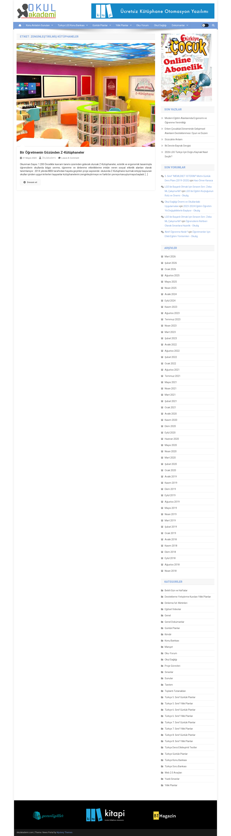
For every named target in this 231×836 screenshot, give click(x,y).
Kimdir (168, 634)
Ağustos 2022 (172, 350)
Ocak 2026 (170, 269)
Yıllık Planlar (122, 25)
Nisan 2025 (171, 288)
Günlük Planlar (100, 25)
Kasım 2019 (171, 482)
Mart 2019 (170, 520)
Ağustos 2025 (172, 275)
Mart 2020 (170, 457)
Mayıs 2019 (171, 508)
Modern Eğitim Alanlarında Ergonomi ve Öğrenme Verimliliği (186, 120)
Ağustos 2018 (172, 564)
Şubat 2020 (171, 464)
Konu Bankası (172, 640)
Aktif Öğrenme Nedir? (176, 232)
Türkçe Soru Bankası (176, 766)
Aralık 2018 (171, 539)
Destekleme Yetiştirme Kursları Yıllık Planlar (188, 596)
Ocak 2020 (170, 470)
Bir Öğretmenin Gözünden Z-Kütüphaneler (52, 152)
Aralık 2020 (171, 413)
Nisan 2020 (171, 451)
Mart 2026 (170, 256)
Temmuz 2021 (172, 376)
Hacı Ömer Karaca (203, 180)
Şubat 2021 (171, 401)
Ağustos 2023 (172, 313)
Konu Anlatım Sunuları (38, 25)
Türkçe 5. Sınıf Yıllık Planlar (179, 703)
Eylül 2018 (170, 558)
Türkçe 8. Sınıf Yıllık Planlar (179, 741)
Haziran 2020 (172, 439)
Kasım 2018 (171, 545)
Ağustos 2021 (172, 369)
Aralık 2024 (171, 294)
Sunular (169, 678)
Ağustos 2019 (172, 501)
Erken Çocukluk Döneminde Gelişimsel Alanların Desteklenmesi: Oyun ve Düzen (186, 131)
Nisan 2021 (171, 388)
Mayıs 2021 (171, 382)
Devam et (30, 182)
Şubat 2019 (171, 526)
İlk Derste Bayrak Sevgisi (178, 145)
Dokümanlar (178, 25)
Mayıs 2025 (171, 281)
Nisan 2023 (171, 325)
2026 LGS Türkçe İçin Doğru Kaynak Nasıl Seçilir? (186, 154)
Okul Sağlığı (160, 25)
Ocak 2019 (170, 533)
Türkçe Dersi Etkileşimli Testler (181, 747)
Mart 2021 (170, 394)
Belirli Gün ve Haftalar (176, 590)
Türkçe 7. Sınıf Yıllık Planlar (179, 728)
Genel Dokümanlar (174, 622)
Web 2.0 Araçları (173, 772)
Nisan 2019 (171, 514)
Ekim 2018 (170, 552)
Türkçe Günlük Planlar (176, 754)
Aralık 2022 (171, 344)
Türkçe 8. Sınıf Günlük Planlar (180, 735)
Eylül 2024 (170, 300)
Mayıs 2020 (171, 445)
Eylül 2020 (170, 432)
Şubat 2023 (171, 338)
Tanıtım (169, 684)
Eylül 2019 (170, 495)
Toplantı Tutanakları (175, 691)
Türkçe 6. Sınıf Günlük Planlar (180, 709)
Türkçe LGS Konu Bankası (71, 25)
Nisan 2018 (171, 571)
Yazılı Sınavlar (172, 779)
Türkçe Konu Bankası (176, 760)
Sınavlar (169, 672)
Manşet (169, 647)
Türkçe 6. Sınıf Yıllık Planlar (179, 716)
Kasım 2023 (171, 307)
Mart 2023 (170, 332)
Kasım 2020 (171, 420)
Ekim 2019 (170, 489)
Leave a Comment (70, 158)
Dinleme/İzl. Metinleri (176, 603)
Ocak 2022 (170, 363)
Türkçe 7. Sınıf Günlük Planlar (180, 722)
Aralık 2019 (171, 476)
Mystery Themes (64, 832)
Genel (168, 615)
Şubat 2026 (171, 263)
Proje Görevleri (172, 665)
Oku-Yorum (142, 25)
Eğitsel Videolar (173, 609)
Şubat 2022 (171, 357)
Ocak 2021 (170, 407)
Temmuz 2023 (172, 319)
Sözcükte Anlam (173, 139)
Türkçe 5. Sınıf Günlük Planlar (180, 697)
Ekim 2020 (170, 426)
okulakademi (49, 157)
